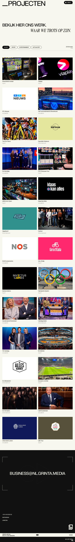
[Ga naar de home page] (5, 497)
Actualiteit (36, 47)
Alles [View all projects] (6, 47)
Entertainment (24, 47)
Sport (13, 47)
